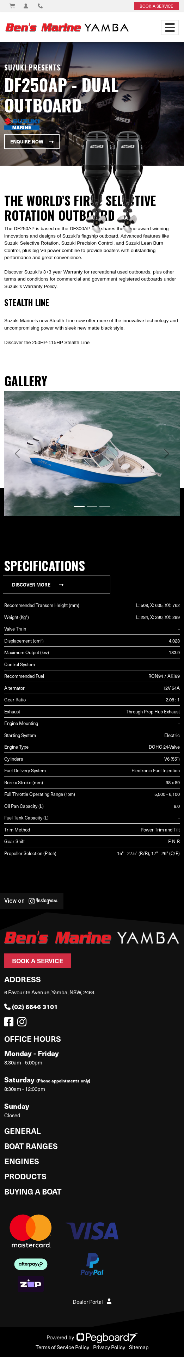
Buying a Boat (33, 1191)
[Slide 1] (79, 506)
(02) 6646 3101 (31, 1006)
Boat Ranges (31, 1145)
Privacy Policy (109, 1347)
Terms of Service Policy (62, 1347)
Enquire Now (32, 141)
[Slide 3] (104, 506)
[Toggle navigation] (170, 27)
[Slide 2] (92, 506)
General (22, 1130)
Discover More (37, 584)
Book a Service (37, 960)
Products (25, 1176)
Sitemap (139, 1347)
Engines (21, 1160)
